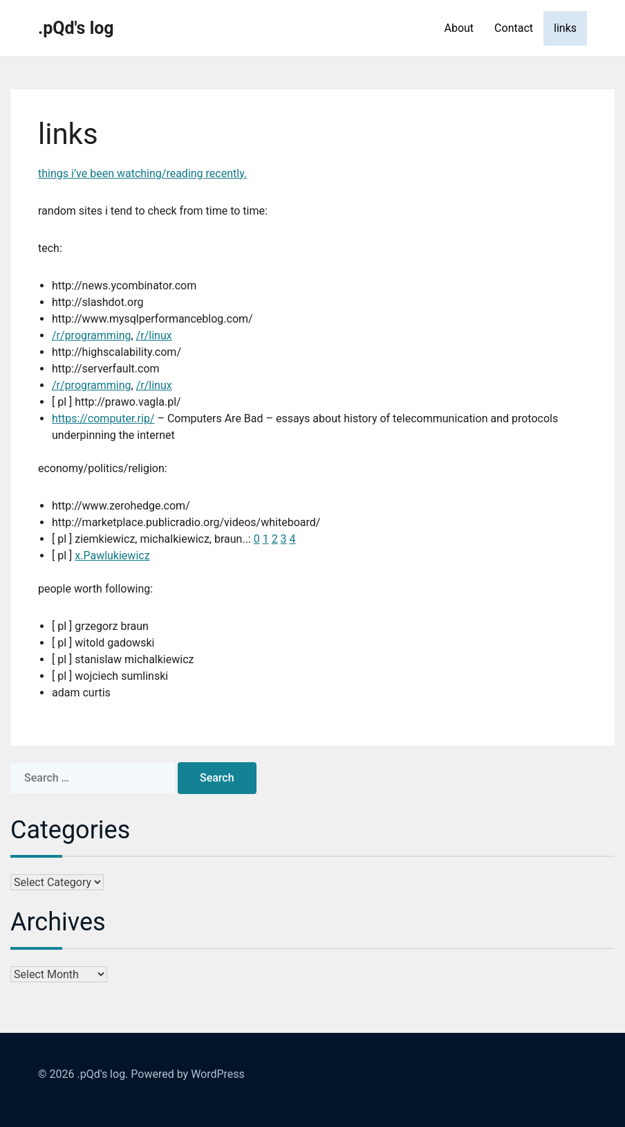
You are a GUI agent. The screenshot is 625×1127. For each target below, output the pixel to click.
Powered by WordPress (188, 1074)
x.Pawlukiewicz (112, 555)
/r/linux (154, 335)
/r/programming (91, 335)
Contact (513, 28)
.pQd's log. (102, 1074)
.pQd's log (76, 28)
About (459, 28)
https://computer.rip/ (103, 418)
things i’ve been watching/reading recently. (142, 173)
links (565, 28)
